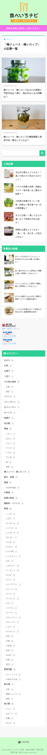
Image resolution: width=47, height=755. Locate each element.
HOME (23, 742)
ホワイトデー (12, 407)
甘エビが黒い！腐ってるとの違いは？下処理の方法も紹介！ (28, 219)
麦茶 (10, 698)
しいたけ (11, 528)
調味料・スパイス (14, 503)
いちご (11, 433)
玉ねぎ (11, 655)
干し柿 (11, 457)
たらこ (11, 708)
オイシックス (13, 674)
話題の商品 (11, 498)
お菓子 (9, 371)
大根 (10, 641)
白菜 (10, 659)
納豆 (10, 391)
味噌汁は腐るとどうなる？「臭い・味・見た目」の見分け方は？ (28, 233)
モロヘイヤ (12, 622)
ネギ (10, 603)
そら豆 (11, 542)
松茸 (10, 650)
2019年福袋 (13, 487)
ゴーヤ (11, 593)
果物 (8, 428)
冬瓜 (10, 636)
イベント (10, 396)
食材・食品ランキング (10, 329)
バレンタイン (12, 402)
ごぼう (9, 376)
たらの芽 (11, 551)
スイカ (11, 448)
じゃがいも (12, 532)
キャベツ (11, 589)
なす (10, 560)
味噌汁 (9, 418)
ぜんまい (11, 537)
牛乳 (10, 689)
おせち (9, 360)
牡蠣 (10, 718)
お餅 (10, 386)
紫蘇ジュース (13, 694)
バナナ (11, 452)
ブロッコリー (13, 617)
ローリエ (10, 412)
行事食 (9, 492)
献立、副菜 (11, 477)
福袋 (8, 482)
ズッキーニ (12, 598)
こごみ (11, 513)
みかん (11, 438)
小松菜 (11, 645)
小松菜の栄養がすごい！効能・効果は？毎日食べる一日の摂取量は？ (28, 204)
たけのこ (11, 546)
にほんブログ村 (9, 336)
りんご (11, 443)
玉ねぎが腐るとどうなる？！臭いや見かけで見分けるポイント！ (28, 176)
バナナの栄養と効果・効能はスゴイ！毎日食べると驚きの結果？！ (28, 190)
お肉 (8, 365)
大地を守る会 (13, 679)
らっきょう (12, 570)
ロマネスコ (12, 631)
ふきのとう (12, 565)
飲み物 (9, 684)
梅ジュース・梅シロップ (17, 471)
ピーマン (11, 612)
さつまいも (12, 523)
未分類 (9, 423)
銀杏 (10, 466)
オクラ (11, 579)
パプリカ (11, 608)
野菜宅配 (10, 669)
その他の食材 (12, 381)
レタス (11, 626)
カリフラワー (13, 584)
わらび (11, 575)
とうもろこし (13, 556)
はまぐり (11, 713)
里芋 (10, 664)
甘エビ (11, 723)
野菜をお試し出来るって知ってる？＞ (24, 28)
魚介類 (9, 703)
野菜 (8, 508)
